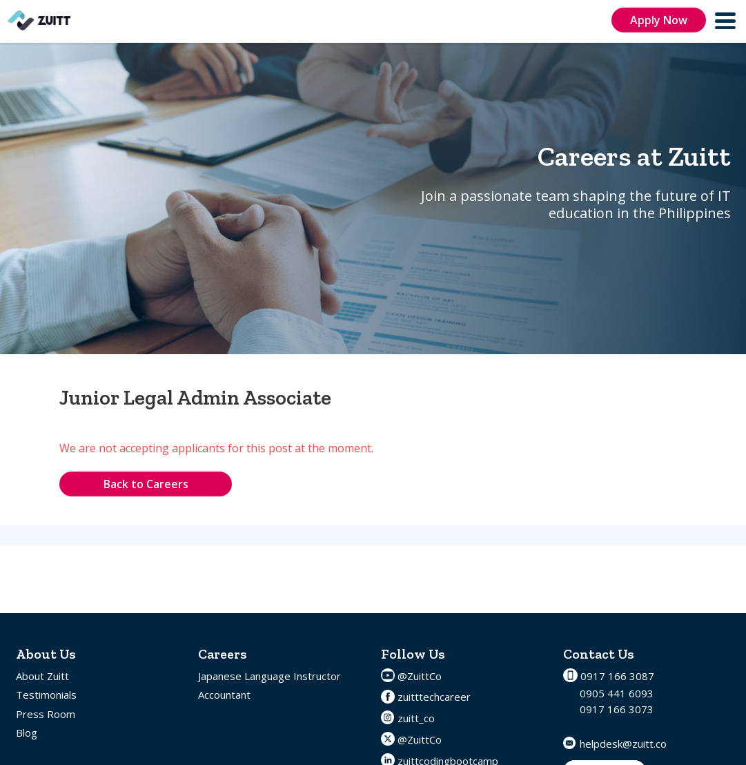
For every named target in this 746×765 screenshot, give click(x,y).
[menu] (726, 20)
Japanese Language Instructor (269, 676)
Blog (26, 732)
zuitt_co (416, 718)
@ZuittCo (419, 676)
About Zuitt (42, 676)
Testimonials (46, 694)
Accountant (224, 694)
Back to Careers (146, 484)
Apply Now (658, 20)
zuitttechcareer (434, 697)
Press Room (45, 714)
